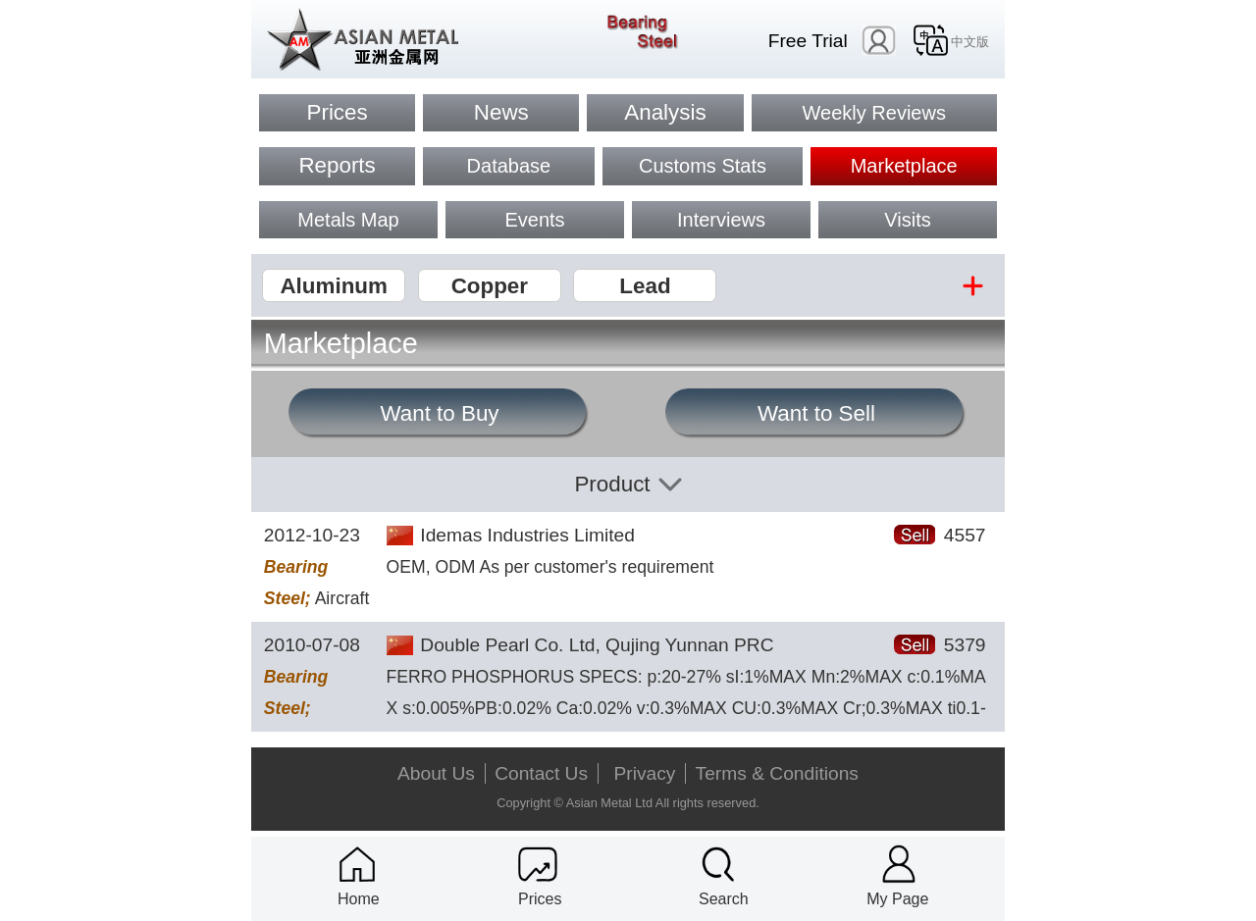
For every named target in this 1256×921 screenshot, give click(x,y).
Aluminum (333, 286)
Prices (336, 112)
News (501, 112)
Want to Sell (816, 413)
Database (509, 166)
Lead (644, 286)
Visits (907, 219)
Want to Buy (439, 413)
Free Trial (808, 40)
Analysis (665, 112)
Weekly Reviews (874, 113)
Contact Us (541, 773)
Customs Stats (702, 166)
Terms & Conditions (777, 773)
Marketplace (904, 166)
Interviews (721, 219)
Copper (489, 286)
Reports (336, 165)
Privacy (645, 773)
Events (534, 219)
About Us (436, 773)
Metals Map (347, 219)
